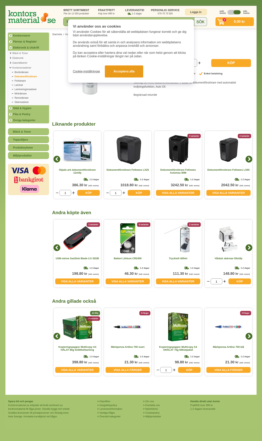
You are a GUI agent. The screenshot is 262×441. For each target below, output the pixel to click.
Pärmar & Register (25, 41)
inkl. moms (245, 12)
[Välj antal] (65, 193)
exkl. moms (222, 12)
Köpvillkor (104, 401)
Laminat (19, 85)
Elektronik (17, 58)
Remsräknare (21, 98)
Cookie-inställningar (86, 71)
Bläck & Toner (20, 53)
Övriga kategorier (24, 120)
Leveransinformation (110, 408)
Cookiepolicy (152, 412)
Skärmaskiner (22, 102)
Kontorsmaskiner (21, 67)
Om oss (149, 401)
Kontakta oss (152, 405)
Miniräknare (21, 93)
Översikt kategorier (110, 416)
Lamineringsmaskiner (26, 89)
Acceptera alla (124, 71)
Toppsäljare (20, 139)
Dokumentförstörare (26, 76)
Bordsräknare (21, 72)
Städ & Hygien (22, 108)
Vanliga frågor (107, 412)
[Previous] (56, 159)
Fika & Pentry (21, 114)
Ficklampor (20, 80)
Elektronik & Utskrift (26, 47)
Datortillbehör (19, 62)
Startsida (57, 34)
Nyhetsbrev (151, 408)
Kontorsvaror (21, 35)
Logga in (195, 12)
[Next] (249, 159)
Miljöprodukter (22, 155)
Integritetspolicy (108, 405)
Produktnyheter (23, 147)
